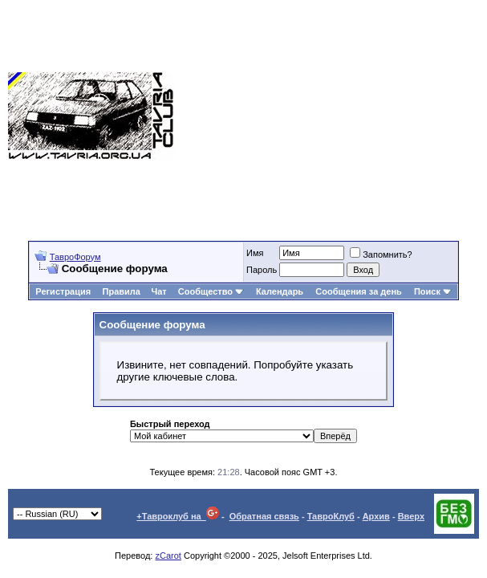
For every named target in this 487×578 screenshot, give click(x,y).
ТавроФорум (75, 257)
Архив (376, 516)
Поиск (433, 291)
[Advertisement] (330, 116)
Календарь (279, 291)
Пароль (261, 270)
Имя (254, 253)
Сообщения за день (358, 291)
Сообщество (211, 291)
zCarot (168, 555)
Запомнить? (381, 254)
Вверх (411, 516)
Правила (121, 291)
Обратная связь (264, 516)
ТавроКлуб (331, 516)
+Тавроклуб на (177, 516)
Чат (158, 291)
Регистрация (63, 291)
